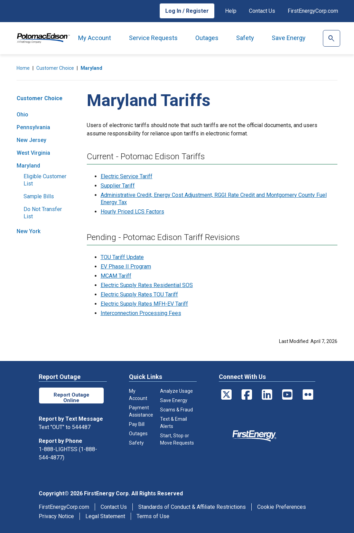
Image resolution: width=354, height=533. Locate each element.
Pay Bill (137, 424)
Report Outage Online (71, 397)
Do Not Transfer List (43, 213)
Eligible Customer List (45, 180)
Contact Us (262, 11)
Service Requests (153, 37)
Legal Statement (105, 516)
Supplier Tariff (118, 185)
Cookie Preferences (281, 507)
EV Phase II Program (126, 266)
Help (230, 11)
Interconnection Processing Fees (141, 313)
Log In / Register (187, 11)
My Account (94, 37)
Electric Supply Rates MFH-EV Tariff (144, 304)
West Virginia (33, 153)
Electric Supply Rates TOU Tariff (139, 294)
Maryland (91, 68)
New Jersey (31, 140)
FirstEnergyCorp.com (313, 11)
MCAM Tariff (116, 276)
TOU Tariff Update (122, 257)
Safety (245, 37)
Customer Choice (55, 68)
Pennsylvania (33, 127)
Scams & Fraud (176, 409)
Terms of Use (153, 516)
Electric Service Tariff (126, 176)
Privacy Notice (56, 516)
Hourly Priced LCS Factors (132, 211)
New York (28, 231)
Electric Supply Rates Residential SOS (147, 285)
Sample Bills (39, 196)
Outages (206, 37)
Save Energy (289, 37)
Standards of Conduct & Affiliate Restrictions (192, 507)
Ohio (22, 114)
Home (23, 68)
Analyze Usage (176, 391)
